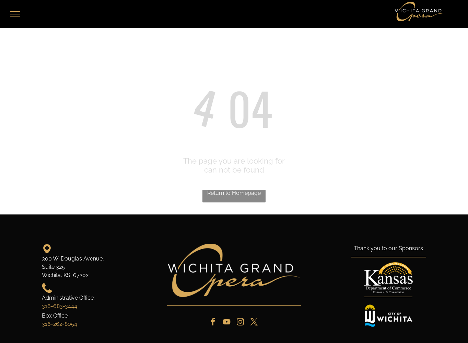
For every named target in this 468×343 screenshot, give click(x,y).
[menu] (15, 14)
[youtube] (226, 323)
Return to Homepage (234, 193)
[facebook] (212, 323)
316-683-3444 (59, 306)
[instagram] (240, 323)
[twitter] (253, 323)
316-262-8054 (59, 324)
